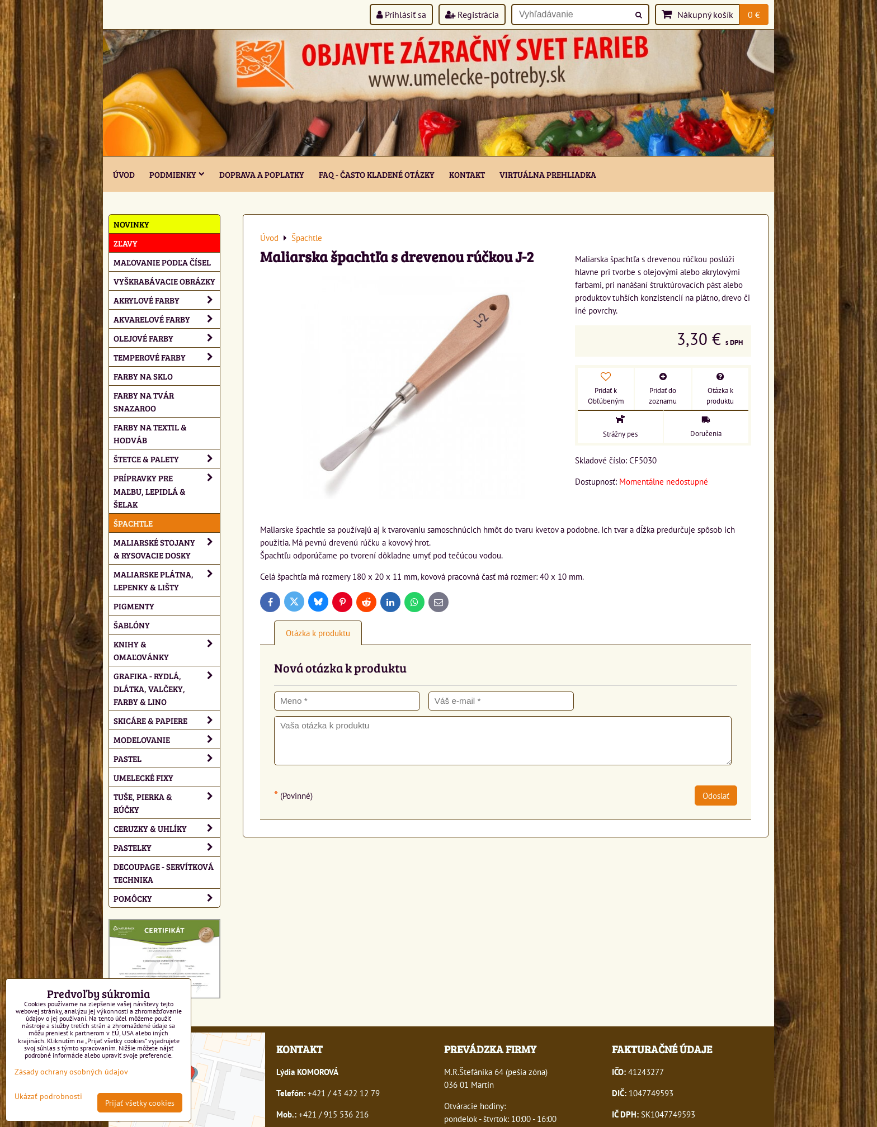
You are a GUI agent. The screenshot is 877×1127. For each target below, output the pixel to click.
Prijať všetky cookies (140, 1102)
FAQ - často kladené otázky (377, 174)
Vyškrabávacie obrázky (164, 281)
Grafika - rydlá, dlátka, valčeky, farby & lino (167, 688)
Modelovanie (167, 739)
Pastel (167, 758)
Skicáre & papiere (167, 720)
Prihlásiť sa (401, 14)
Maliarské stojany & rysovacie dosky (167, 548)
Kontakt (467, 174)
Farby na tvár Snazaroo (144, 401)
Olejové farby (167, 338)
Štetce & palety (167, 458)
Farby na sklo (143, 376)
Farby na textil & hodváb (150, 433)
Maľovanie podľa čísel (162, 262)
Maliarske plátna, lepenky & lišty (167, 580)
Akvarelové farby (167, 319)
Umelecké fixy (143, 777)
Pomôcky (167, 898)
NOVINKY (131, 224)
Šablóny (132, 625)
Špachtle (133, 523)
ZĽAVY (126, 243)
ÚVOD (124, 174)
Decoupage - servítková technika (164, 872)
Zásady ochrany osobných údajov (71, 1071)
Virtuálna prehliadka (547, 174)
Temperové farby (167, 357)
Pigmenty (134, 606)
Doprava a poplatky (261, 174)
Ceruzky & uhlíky (167, 828)
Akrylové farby (167, 300)
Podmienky (177, 174)
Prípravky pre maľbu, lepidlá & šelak (167, 490)
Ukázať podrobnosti (48, 1096)
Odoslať (715, 795)
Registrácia (472, 14)
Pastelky (167, 847)
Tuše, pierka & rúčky (167, 802)
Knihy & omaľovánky (167, 650)
